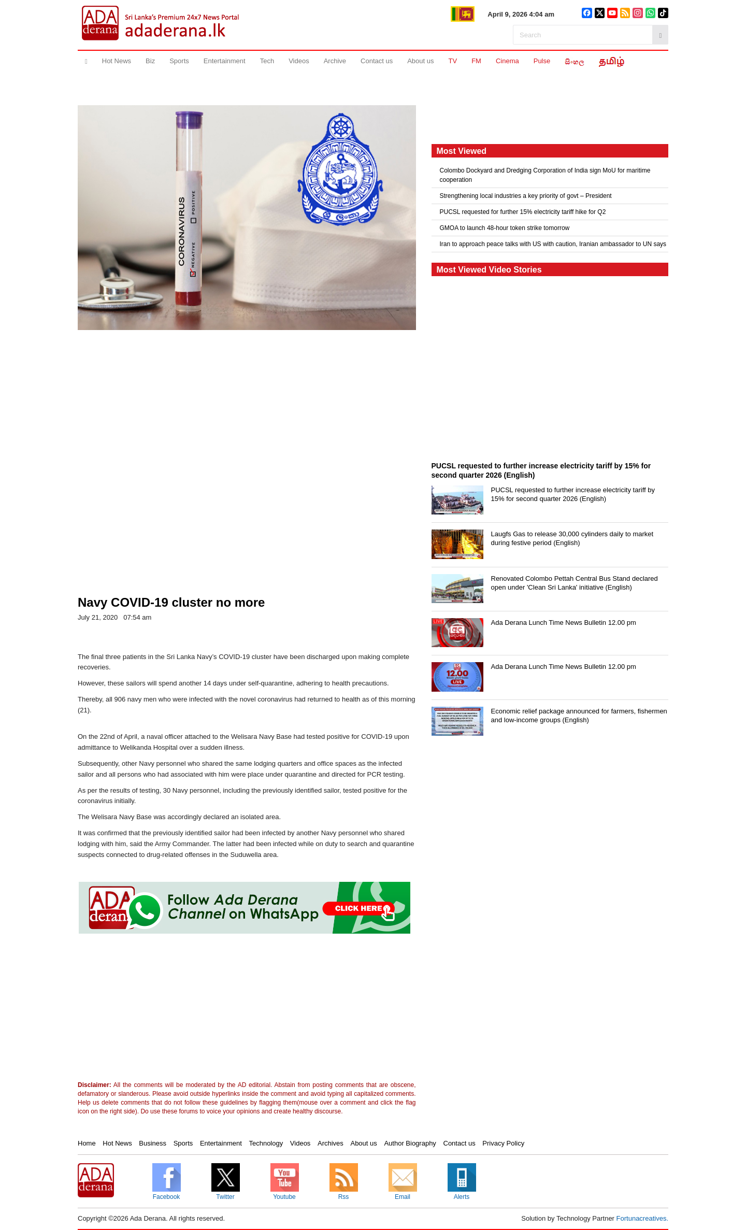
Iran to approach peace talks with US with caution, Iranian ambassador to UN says (553, 244)
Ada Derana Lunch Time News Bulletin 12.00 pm (563, 622)
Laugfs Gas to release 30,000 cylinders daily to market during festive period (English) (572, 538)
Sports (179, 61)
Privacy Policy (503, 1143)
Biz (150, 61)
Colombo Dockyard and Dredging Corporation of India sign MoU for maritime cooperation (545, 175)
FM (476, 61)
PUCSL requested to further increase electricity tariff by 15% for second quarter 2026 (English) (573, 494)
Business (152, 1143)
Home (87, 1143)
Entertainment (225, 61)
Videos (299, 61)
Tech (267, 61)
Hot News (116, 61)
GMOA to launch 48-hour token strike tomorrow (505, 228)
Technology (266, 1143)
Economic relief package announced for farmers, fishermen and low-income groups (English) (579, 715)
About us (420, 61)
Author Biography (410, 1143)
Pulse (542, 61)
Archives (330, 1143)
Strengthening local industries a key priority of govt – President (526, 195)
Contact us (377, 61)
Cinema (507, 61)
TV (453, 61)
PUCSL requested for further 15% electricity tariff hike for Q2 (523, 212)
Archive (335, 61)
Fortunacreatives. (642, 1218)
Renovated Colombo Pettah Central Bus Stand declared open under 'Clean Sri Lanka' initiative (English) (574, 583)
